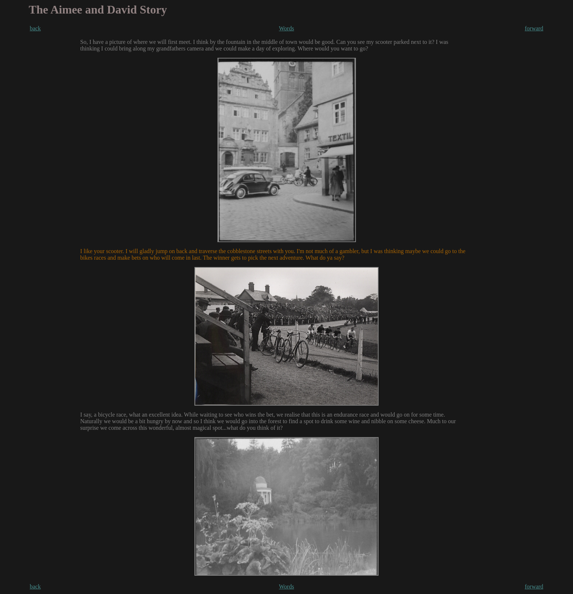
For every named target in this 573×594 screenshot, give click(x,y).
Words (286, 28)
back (35, 28)
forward (534, 28)
